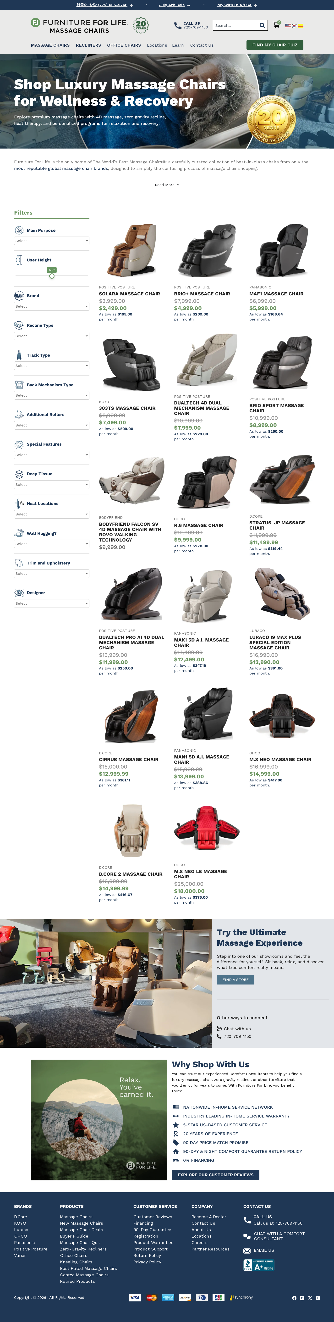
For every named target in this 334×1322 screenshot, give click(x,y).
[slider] (51, 276)
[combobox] (235, 25)
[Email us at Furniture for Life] (247, 1251)
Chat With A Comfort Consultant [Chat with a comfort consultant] (279, 1236)
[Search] (262, 25)
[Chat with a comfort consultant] (247, 1236)
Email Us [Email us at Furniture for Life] (264, 1250)
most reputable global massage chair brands (61, 168)
